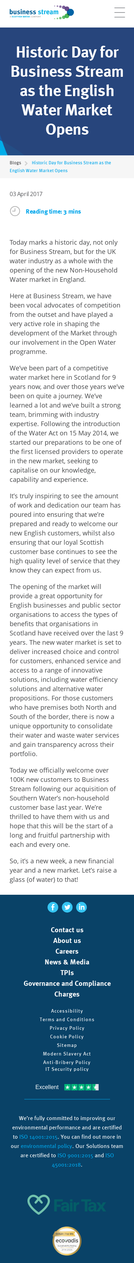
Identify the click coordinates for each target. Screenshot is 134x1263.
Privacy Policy (67, 1027)
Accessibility (67, 1010)
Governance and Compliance (67, 983)
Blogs (15, 163)
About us (67, 940)
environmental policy (46, 1146)
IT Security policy (67, 1069)
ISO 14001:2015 (38, 1136)
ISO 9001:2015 (75, 1155)
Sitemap (67, 1045)
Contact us (67, 929)
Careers (67, 951)
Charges (67, 994)
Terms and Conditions (67, 1019)
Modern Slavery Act (67, 1053)
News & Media (67, 961)
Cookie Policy (67, 1036)
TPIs (67, 972)
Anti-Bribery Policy (67, 1062)
